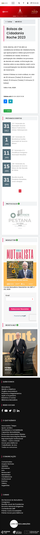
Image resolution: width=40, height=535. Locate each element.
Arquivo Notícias (8, 464)
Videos (4, 483)
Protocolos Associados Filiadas (13, 434)
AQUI (14, 88)
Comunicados (7, 462)
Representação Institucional (12, 439)
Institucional (6, 479)
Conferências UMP (8, 509)
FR (33, 3)
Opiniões (5, 466)
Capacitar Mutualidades (11, 432)
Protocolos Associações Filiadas (14, 436)
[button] (3, 11)
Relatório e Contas (9, 398)
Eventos (4, 481)
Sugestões (5, 485)
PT (32, 3)
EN (37, 3)
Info (3, 470)
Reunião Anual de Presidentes (13, 504)
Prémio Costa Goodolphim (12, 511)
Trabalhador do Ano (9, 445)
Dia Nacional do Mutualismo (12, 500)
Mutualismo (6, 387)
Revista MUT (6, 473)
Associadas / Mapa (9, 426)
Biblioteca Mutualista (9, 400)
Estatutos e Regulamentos (11, 393)
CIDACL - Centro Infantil (10, 441)
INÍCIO (18, 22)
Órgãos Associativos (9, 391)
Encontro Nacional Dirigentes (12, 506)
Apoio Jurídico (7, 428)
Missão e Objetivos (9, 389)
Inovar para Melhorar (10, 443)
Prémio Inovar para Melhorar (12, 513)
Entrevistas (6, 468)
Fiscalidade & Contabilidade (12, 430)
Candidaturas (7, 477)
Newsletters (6, 475)
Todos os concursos (9, 447)
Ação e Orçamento (9, 396)
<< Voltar (8, 22)
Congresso (6, 502)
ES (35, 3)
